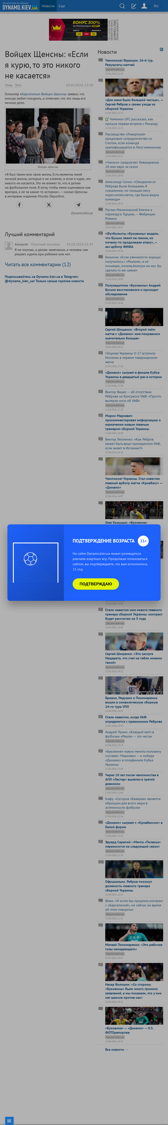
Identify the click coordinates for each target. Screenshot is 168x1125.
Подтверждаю (96, 584)
